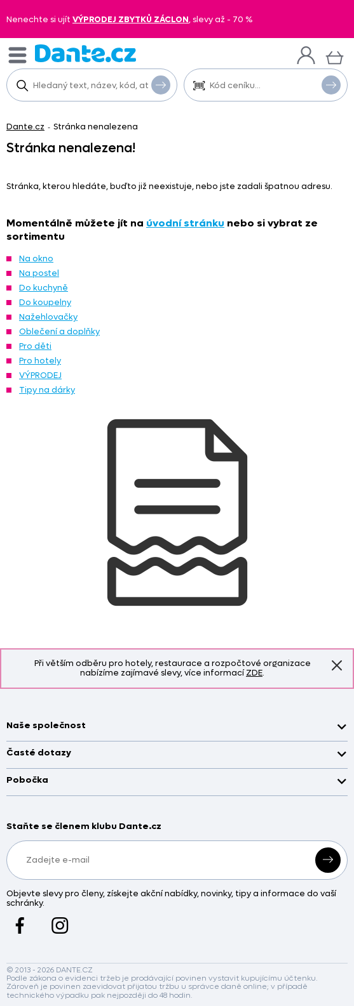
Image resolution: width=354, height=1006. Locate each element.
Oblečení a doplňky (59, 331)
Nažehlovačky (48, 316)
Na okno (36, 258)
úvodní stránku (185, 223)
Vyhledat (161, 84)
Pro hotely (40, 360)
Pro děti (35, 346)
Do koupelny (45, 302)
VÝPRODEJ (40, 375)
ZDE (254, 672)
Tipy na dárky (47, 389)
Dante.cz (25, 126)
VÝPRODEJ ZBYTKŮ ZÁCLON (130, 19)
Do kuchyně (43, 287)
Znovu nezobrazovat (336, 665)
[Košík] (334, 56)
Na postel (39, 273)
